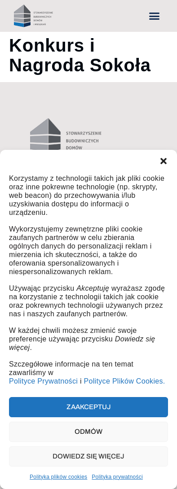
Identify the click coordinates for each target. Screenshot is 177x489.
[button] (163, 161)
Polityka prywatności (117, 477)
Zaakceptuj (88, 406)
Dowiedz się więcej (88, 456)
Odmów (88, 431)
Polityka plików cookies (58, 477)
